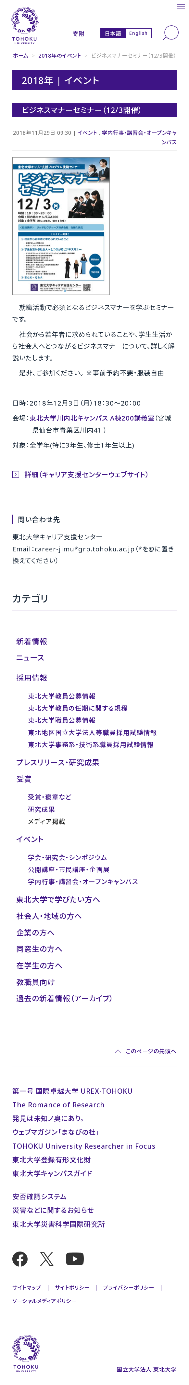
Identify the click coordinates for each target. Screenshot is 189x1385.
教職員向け (35, 982)
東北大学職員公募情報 (62, 720)
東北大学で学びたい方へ (58, 899)
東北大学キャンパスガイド (52, 1173)
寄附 (78, 33)
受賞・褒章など (50, 797)
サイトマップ (26, 1287)
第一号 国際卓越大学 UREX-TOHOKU (72, 1091)
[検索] (171, 32)
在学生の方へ (39, 965)
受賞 (24, 779)
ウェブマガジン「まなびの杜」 (55, 1132)
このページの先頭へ (151, 1051)
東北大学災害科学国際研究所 (58, 1224)
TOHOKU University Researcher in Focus (84, 1146)
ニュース (30, 657)
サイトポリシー (72, 1287)
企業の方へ (35, 932)
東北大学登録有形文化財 (51, 1159)
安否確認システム (39, 1196)
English (138, 33)
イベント (87, 132)
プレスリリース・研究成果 (58, 762)
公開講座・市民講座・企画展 (69, 869)
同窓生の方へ (39, 949)
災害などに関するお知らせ (53, 1210)
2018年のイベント (60, 55)
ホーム (21, 55)
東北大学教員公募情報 (62, 696)
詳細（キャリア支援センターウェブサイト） (86, 474)
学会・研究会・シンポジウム (67, 857)
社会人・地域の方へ (49, 916)
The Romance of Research (58, 1104)
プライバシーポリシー (129, 1287)
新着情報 (31, 641)
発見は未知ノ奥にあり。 (48, 1118)
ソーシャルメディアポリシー (44, 1301)
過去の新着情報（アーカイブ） (64, 998)
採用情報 (31, 677)
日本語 (113, 33)
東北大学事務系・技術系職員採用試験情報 (91, 744)
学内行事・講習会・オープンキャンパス (83, 881)
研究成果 (41, 809)
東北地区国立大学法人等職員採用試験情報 (92, 732)
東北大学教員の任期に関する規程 (78, 708)
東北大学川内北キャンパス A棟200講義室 (92, 417)
